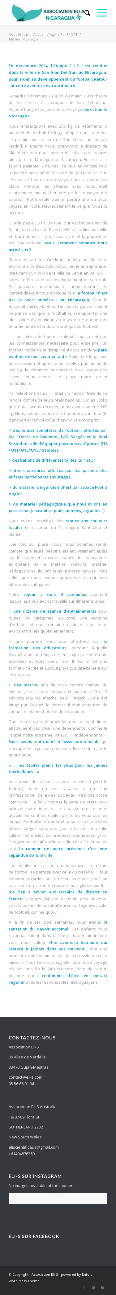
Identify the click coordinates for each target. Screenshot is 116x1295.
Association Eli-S (45, 1274)
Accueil (39, 34)
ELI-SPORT (69, 34)
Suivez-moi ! (58, 1198)
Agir (53, 34)
